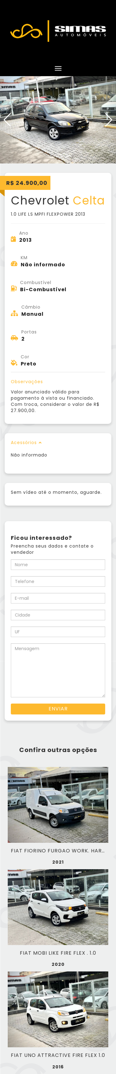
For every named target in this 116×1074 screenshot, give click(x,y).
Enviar (58, 708)
